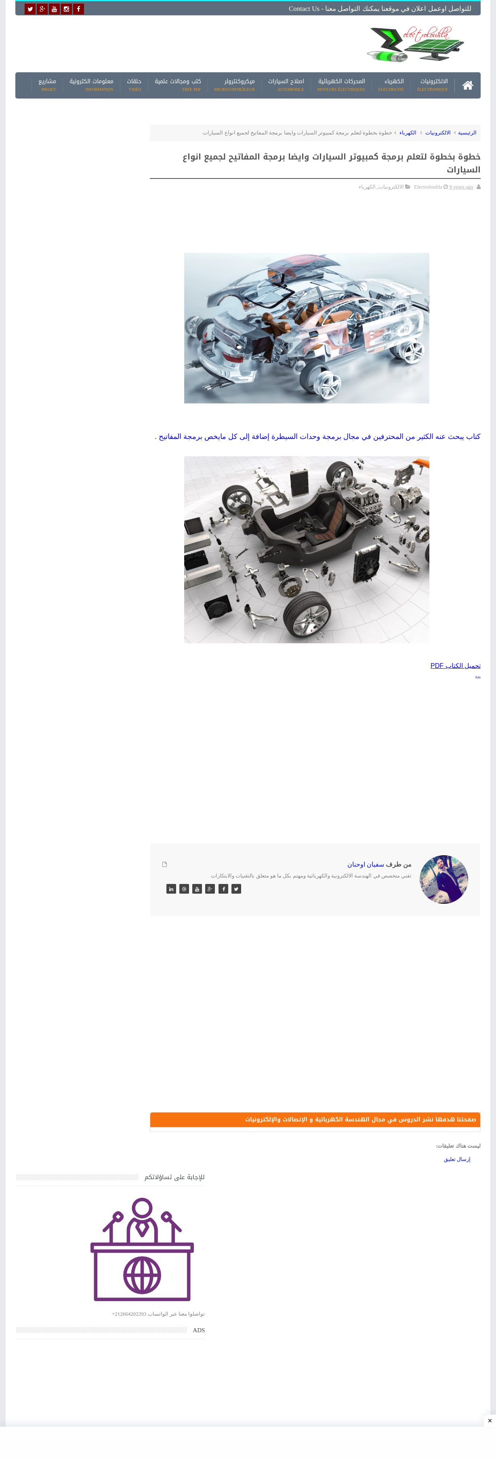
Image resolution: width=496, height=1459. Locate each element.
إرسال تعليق (457, 1170)
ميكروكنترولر (234, 85)
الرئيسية (467, 132)
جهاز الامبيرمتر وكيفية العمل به (86, 788)
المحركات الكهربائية (341, 85)
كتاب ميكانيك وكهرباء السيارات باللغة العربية (71, 900)
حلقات (134, 85)
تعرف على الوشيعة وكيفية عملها (85, 1089)
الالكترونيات (432, 85)
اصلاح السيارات (286, 85)
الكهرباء (391, 85)
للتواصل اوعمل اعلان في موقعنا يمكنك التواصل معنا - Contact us (380, 9)
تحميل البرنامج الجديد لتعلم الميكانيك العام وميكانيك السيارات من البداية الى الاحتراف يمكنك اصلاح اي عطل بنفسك (73, 1211)
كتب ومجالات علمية (178, 85)
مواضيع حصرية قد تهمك (131, 1138)
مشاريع (47, 85)
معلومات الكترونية (91, 85)
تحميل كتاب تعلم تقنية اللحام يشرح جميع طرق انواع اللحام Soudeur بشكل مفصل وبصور (76, 1023)
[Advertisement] (185, 43)
